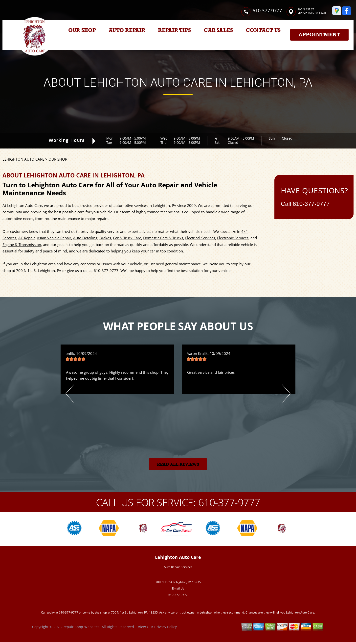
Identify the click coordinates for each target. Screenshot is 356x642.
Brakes (105, 237)
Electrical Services (200, 237)
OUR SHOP (82, 30)
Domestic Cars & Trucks (163, 237)
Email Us (178, 588)
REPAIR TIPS (174, 30)
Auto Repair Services (178, 567)
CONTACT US (263, 30)
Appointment (319, 34)
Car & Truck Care (127, 237)
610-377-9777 (267, 10)
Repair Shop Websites (81, 626)
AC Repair (26, 237)
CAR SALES (218, 30)
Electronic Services (232, 237)
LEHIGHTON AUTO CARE (23, 159)
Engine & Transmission (21, 244)
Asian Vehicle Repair (54, 237)
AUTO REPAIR (127, 30)
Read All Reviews (178, 464)
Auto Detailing (85, 237)
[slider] (75, 359)
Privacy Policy (165, 626)
